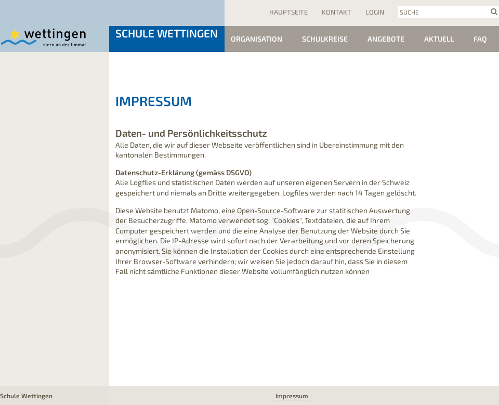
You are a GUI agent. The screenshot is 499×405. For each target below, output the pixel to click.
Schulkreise (325, 38)
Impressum (291, 395)
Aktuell (439, 38)
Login (374, 12)
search (494, 11)
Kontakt (336, 12)
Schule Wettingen (166, 33)
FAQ (480, 38)
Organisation (256, 38)
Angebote (385, 38)
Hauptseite (288, 12)
